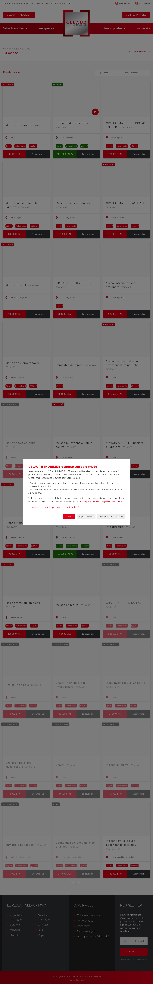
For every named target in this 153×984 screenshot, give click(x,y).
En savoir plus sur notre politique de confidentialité (53, 507)
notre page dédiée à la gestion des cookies (101, 501)
